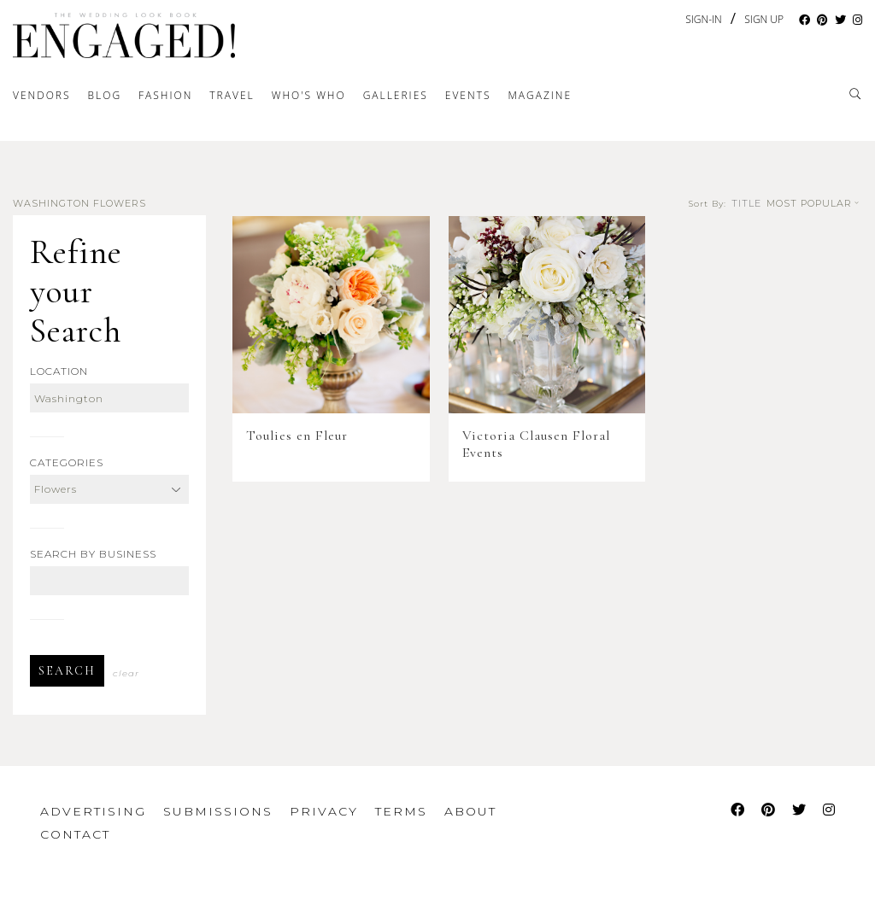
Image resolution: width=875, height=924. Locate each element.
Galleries (395, 95)
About (470, 811)
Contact (75, 834)
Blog (105, 95)
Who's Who (309, 95)
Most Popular (814, 203)
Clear (126, 673)
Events (468, 95)
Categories (66, 463)
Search (67, 671)
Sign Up (764, 20)
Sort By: (707, 204)
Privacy (324, 811)
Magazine (540, 95)
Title (746, 203)
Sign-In (703, 19)
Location (59, 371)
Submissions (218, 811)
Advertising (93, 811)
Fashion (165, 95)
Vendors (42, 95)
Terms (401, 811)
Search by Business (93, 554)
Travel (231, 95)
